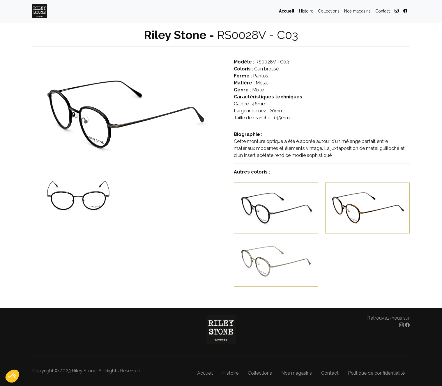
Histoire (306, 11)
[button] (12, 376)
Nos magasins (357, 11)
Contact (382, 11)
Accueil (286, 11)
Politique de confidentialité (376, 373)
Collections (329, 11)
